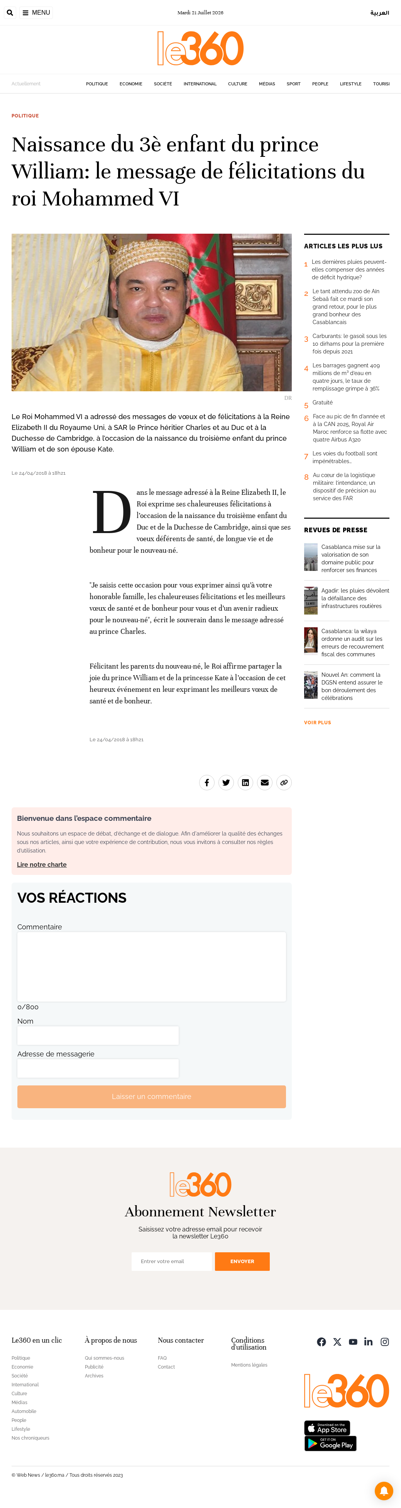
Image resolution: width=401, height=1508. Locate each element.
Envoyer (242, 1261)
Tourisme (384, 84)
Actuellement (26, 84)
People (320, 84)
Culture (237, 84)
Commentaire (39, 927)
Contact (166, 1367)
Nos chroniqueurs (30, 1438)
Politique (97, 84)
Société (163, 84)
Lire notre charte (42, 864)
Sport (294, 84)
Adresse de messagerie (56, 1054)
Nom (25, 1021)
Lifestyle (351, 84)
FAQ (162, 1358)
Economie (131, 84)
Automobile (24, 1411)
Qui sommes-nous (104, 1358)
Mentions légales (249, 1365)
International (200, 84)
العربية (380, 12)
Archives (94, 1376)
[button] (384, 1491)
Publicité (94, 1367)
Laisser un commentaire (151, 1096)
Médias (267, 84)
